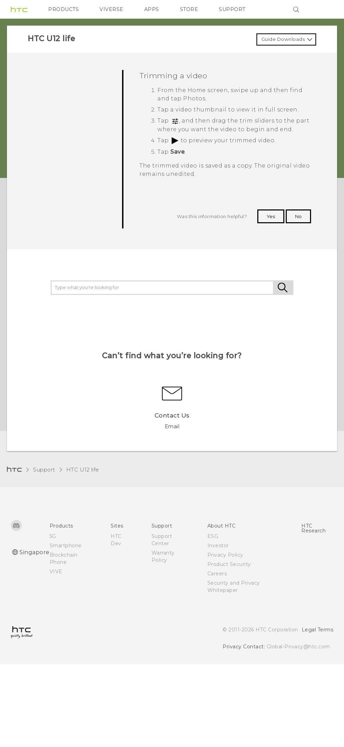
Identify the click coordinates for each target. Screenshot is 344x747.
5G (53, 536)
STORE (189, 9)
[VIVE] (324, 9)
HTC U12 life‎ (82, 469)
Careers (217, 573)
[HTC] (19, 9)
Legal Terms (318, 630)
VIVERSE (111, 9)
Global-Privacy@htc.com (298, 647)
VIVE (56, 571)
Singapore (34, 552)
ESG (212, 536)
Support (44, 469)
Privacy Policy (225, 555)
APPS (151, 9)
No (298, 216)
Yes (271, 216)
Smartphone (66, 545)
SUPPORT (232, 9)
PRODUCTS (63, 9)
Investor (218, 545)
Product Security (229, 564)
